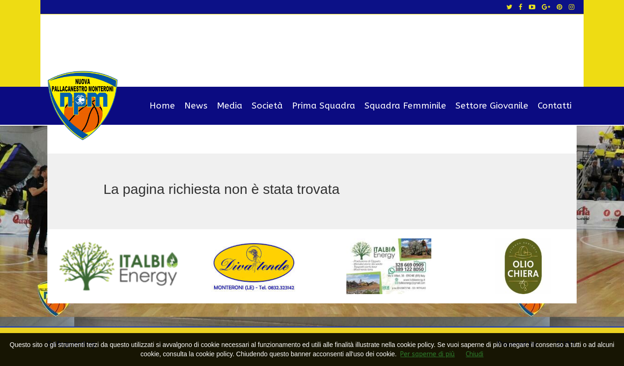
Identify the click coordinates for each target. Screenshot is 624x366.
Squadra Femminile (405, 106)
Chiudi (474, 354)
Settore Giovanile (491, 106)
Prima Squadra (323, 106)
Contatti (555, 106)
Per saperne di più (427, 354)
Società (267, 106)
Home (162, 106)
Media (229, 106)
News (196, 106)
